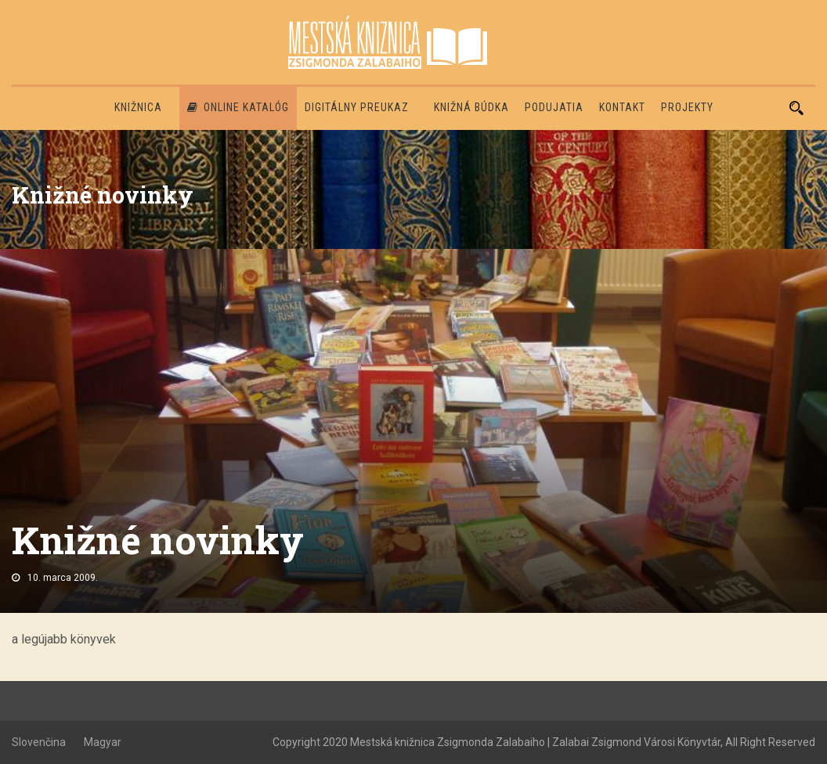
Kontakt (622, 107)
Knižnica (138, 107)
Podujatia (554, 107)
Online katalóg (238, 107)
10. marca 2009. (62, 577)
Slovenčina (39, 742)
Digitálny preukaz (357, 107)
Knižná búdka (471, 107)
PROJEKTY (687, 107)
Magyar (102, 742)
